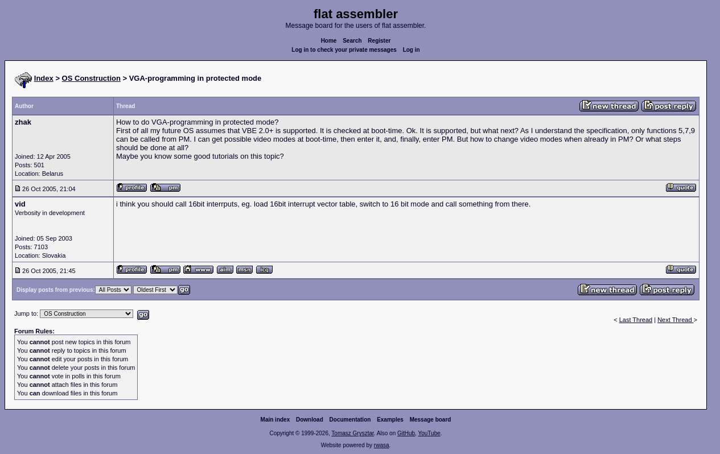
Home (329, 41)
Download (309, 419)
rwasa (381, 445)
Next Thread (675, 319)
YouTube (429, 433)
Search (352, 41)
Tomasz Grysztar (352, 433)
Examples (390, 419)
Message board (430, 419)
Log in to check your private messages (344, 50)
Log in (411, 50)
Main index (275, 419)
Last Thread (636, 319)
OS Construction (91, 78)
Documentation (350, 419)
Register (379, 41)
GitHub (406, 433)
